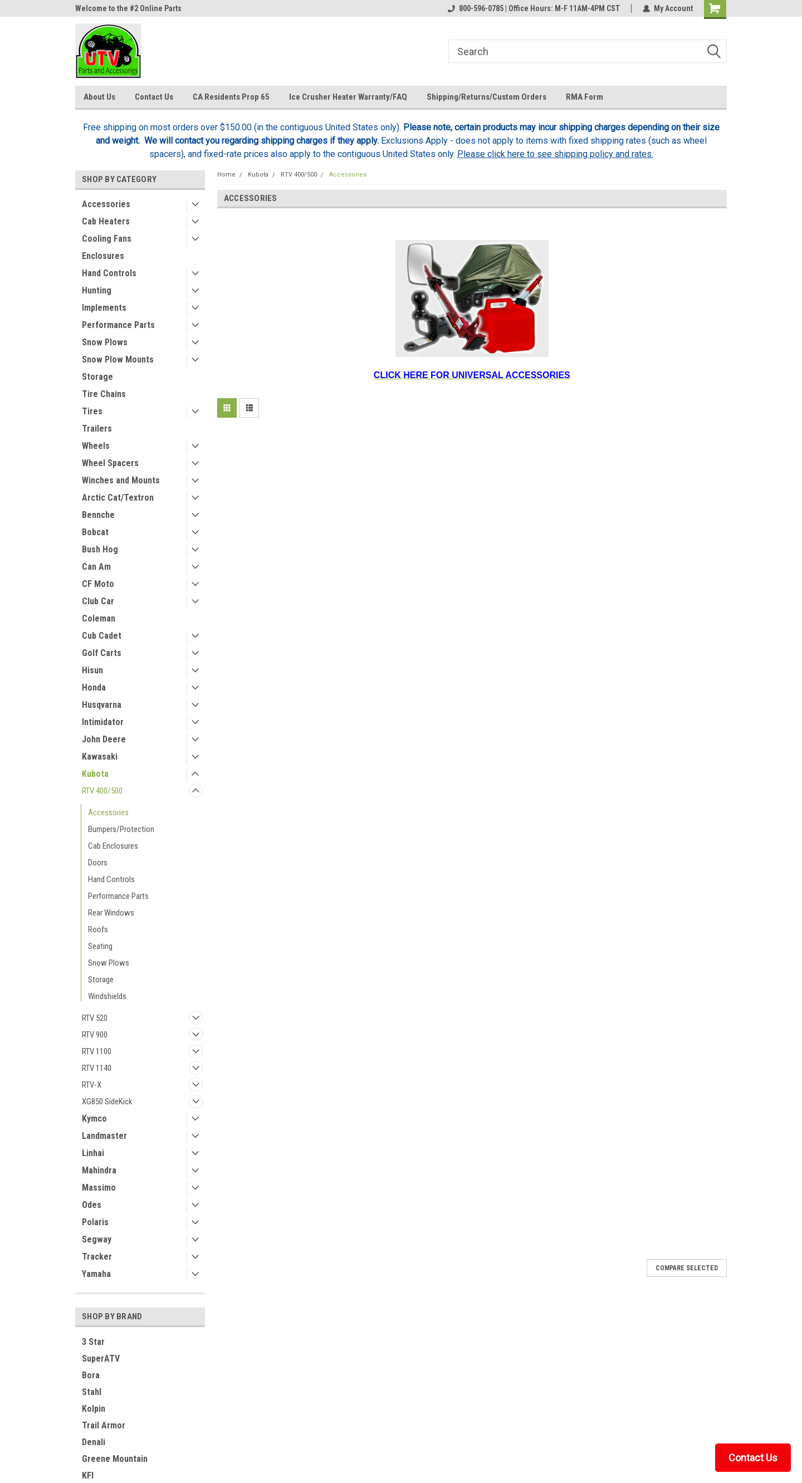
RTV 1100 (96, 1051)
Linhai (93, 1153)
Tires (92, 411)
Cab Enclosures (113, 846)
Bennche (98, 515)
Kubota (95, 774)
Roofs (98, 929)
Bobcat (95, 532)
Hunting (96, 290)
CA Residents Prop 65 (231, 97)
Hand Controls (109, 273)
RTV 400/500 (102, 791)
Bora (91, 1375)
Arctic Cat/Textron (118, 497)
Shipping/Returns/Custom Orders (486, 97)
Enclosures (103, 256)
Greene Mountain (115, 1458)
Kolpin (93, 1408)
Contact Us (154, 97)
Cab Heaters (106, 221)
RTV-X (91, 1085)
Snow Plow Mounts (118, 359)
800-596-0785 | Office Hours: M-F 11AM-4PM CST (534, 8)
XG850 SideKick (107, 1102)
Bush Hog (100, 549)
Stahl (91, 1392)
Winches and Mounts (121, 480)
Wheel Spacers (110, 463)
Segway (96, 1239)
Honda (94, 687)
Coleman (98, 618)
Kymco (94, 1118)
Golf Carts (101, 653)
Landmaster (104, 1135)
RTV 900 (94, 1035)
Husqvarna (101, 704)
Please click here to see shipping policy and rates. (555, 154)
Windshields (107, 996)
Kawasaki (100, 756)
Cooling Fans (106, 238)
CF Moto (98, 584)
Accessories (106, 204)
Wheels (96, 446)
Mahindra (99, 1170)
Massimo (99, 1187)
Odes (91, 1205)
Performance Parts (118, 325)
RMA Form (584, 97)
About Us (99, 97)
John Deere (104, 739)
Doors (97, 863)
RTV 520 (94, 1018)
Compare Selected (687, 1268)
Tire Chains (104, 394)
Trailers (97, 428)
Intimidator (103, 722)
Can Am (96, 566)
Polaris (95, 1222)
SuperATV (101, 1358)
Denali (93, 1442)
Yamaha (96, 1274)
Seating (100, 946)
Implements (104, 307)
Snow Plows (105, 342)
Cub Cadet (101, 635)
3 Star (93, 1342)
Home (226, 174)
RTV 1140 (96, 1068)
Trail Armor (103, 1425)
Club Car (98, 601)
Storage (97, 376)
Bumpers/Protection (121, 829)
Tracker (97, 1256)
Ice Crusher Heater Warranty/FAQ (348, 97)
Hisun (92, 670)
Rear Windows (111, 913)
